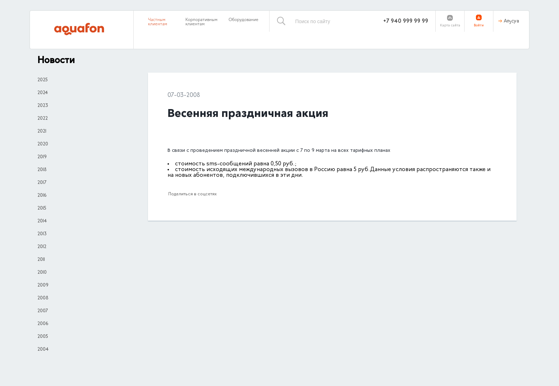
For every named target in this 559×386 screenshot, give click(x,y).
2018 (42, 170)
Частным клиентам (157, 22)
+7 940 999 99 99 (405, 21)
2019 (42, 157)
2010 (42, 272)
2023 (42, 105)
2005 (42, 336)
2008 (42, 298)
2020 (42, 144)
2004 (42, 349)
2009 (42, 285)
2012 (41, 247)
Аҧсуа (511, 21)
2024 (42, 93)
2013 (42, 234)
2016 (41, 195)
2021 (41, 131)
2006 (42, 323)
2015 (41, 208)
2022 (42, 118)
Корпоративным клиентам (201, 22)
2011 (41, 259)
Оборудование (243, 20)
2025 (42, 80)
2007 (42, 311)
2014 (42, 221)
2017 (41, 182)
